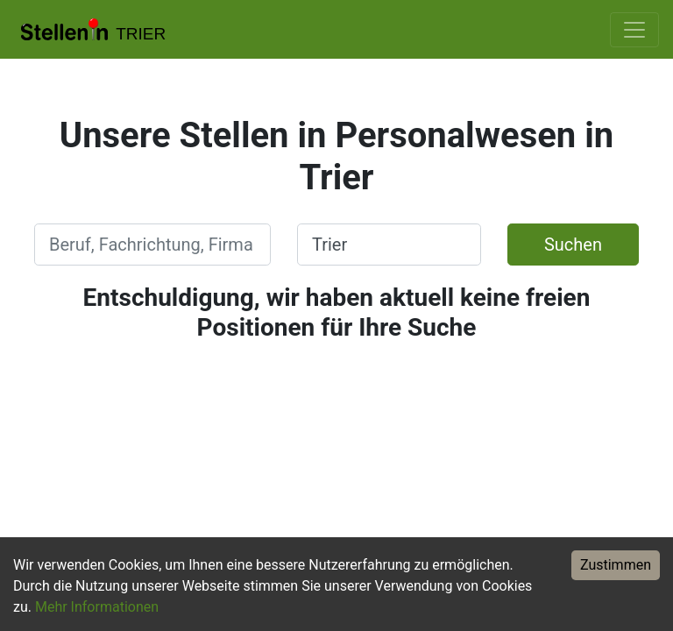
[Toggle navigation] (634, 29)
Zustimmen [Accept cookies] (615, 565)
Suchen (573, 244)
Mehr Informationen (97, 607)
